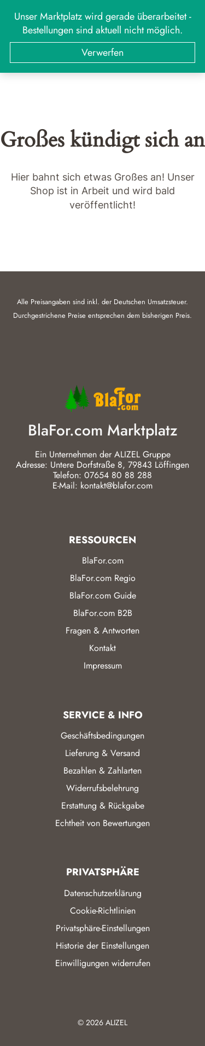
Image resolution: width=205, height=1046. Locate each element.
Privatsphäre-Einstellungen (103, 928)
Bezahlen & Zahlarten (102, 770)
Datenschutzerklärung (103, 893)
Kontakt (102, 648)
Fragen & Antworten (102, 630)
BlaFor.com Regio (103, 578)
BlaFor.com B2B (102, 613)
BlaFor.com (103, 560)
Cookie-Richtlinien (103, 910)
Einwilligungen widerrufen (102, 963)
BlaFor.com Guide (102, 595)
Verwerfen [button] (102, 52)
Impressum (103, 665)
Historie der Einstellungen (102, 945)
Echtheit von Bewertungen (102, 823)
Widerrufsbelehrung (102, 788)
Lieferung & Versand (102, 753)
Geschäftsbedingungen (102, 735)
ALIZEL (116, 1022)
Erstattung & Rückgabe (102, 805)
